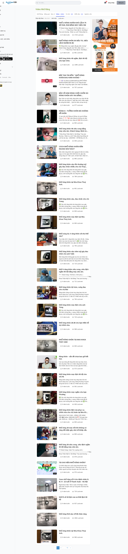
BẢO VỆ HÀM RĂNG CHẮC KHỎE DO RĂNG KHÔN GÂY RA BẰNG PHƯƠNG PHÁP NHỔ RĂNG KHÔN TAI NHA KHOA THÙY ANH (73, 94)
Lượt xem (61, 18)
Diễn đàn (78, 14)
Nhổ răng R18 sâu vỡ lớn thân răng (73, 514)
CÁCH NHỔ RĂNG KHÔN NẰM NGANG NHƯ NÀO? (71, 148)
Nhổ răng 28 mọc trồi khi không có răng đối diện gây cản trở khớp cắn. (73, 429)
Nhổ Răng (40, 14)
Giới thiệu (3, 79)
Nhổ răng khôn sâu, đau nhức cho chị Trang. (74, 200)
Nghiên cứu (88, 14)
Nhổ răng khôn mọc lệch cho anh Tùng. (72, 306)
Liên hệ (9, 79)
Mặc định (47, 18)
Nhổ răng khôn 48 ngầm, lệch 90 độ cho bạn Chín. (73, 59)
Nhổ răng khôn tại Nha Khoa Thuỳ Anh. (72, 183)
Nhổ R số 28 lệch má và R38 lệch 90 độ (73, 498)
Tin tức (69, 14)
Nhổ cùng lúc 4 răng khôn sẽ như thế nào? (73, 235)
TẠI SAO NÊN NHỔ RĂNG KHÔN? (72, 462)
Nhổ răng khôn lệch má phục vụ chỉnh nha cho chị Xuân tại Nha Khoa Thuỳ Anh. (73, 411)
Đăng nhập (111, 2)
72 (67, 547)
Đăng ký (121, 2)
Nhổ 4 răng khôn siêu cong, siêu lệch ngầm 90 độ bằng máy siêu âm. (74, 270)
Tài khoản (14, 79)
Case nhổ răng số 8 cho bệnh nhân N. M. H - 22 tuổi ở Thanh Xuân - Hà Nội (74, 480)
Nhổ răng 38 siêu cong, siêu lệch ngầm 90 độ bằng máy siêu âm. (74, 446)
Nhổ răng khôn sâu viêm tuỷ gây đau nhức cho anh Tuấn (73, 253)
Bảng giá (47, 14)
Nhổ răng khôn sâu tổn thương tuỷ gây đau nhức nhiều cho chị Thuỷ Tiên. (72, 165)
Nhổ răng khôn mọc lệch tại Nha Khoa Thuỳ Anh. (71, 218)
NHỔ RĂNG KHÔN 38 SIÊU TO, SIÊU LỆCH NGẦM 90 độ (73, 42)
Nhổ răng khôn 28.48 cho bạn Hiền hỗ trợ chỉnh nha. (74, 324)
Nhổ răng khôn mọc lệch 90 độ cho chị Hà (73, 375)
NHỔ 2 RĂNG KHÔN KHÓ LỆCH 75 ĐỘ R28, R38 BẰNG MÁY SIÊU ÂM (72, 24)
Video (60, 14)
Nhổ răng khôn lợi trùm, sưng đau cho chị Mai (72, 288)
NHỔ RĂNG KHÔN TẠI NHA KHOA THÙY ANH (72, 341)
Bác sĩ (53, 14)
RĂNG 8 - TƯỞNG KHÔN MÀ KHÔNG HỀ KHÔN (73, 112)
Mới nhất (54, 18)
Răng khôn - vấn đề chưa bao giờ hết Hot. (73, 358)
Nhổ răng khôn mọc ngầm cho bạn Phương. (72, 393)
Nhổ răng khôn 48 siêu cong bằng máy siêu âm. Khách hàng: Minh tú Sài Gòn (73, 130)
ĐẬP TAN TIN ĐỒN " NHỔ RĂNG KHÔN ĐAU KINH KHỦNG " (71, 76)
